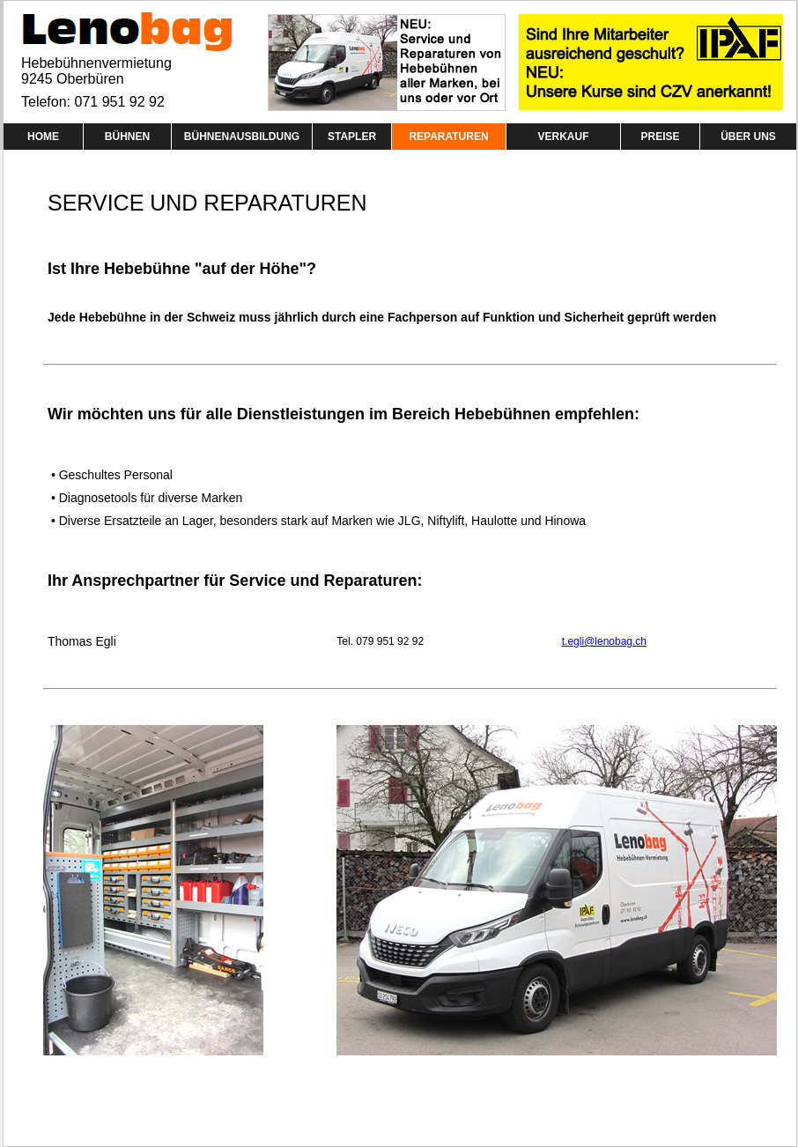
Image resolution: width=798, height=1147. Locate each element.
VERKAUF (562, 136)
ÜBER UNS (748, 136)
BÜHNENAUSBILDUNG (241, 136)
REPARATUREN (448, 136)
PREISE (659, 136)
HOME (43, 136)
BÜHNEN (127, 136)
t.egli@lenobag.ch (604, 641)
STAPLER (352, 136)
